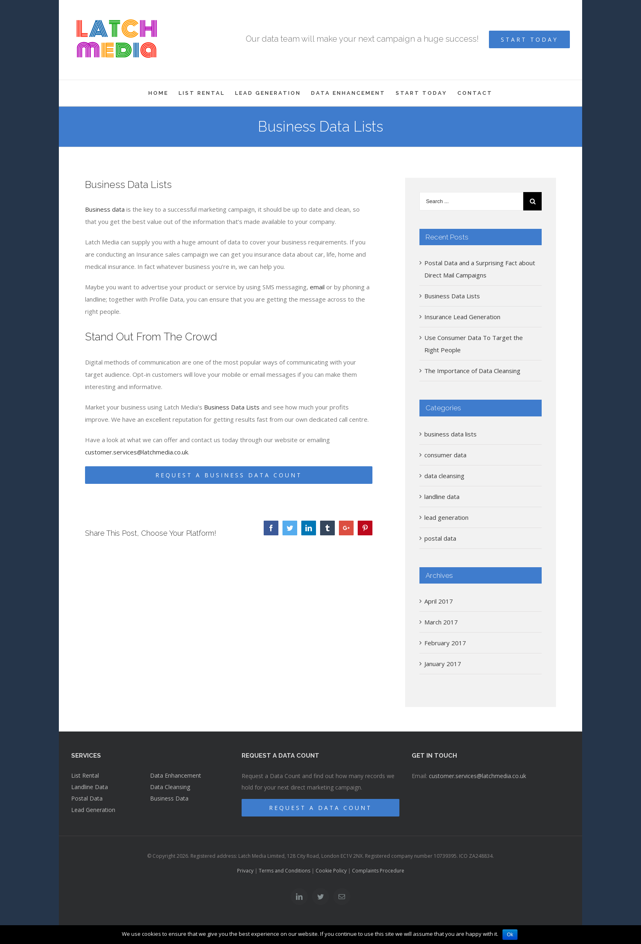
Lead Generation (93, 810)
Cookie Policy (331, 870)
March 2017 (441, 622)
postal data (440, 538)
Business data (105, 209)
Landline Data (89, 787)
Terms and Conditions (284, 870)
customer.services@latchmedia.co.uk (136, 452)
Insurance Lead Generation (462, 317)
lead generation (446, 517)
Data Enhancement (175, 775)
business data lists (450, 434)
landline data (441, 496)
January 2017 (442, 664)
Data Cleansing (170, 787)
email (317, 287)
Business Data (169, 798)
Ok (510, 934)
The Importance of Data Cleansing (472, 371)
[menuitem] (163, 93)
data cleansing (444, 476)
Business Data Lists (232, 407)
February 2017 (445, 643)
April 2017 (438, 601)
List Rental (85, 775)
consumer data (445, 455)
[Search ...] (471, 201)
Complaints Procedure (378, 870)
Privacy (245, 870)
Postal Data (87, 798)
